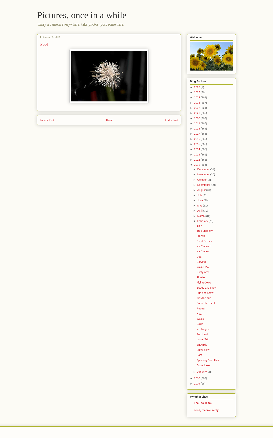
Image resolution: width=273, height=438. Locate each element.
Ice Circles (203, 251)
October (202, 179)
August (201, 190)
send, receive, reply (206, 410)
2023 (197, 102)
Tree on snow (205, 230)
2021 (197, 113)
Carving (201, 261)
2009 (197, 383)
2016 (197, 139)
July (200, 195)
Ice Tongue (203, 329)
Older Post (171, 120)
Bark (199, 225)
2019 (197, 123)
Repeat (201, 308)
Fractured (202, 334)
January (202, 371)
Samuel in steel (206, 303)
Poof (199, 354)
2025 (197, 92)
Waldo (200, 318)
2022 (197, 107)
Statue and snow (206, 287)
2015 (197, 144)
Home (109, 120)
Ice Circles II (204, 246)
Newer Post (47, 120)
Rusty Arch (203, 272)
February (203, 221)
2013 (197, 154)
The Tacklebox (203, 402)
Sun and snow (205, 292)
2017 (197, 133)
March (201, 215)
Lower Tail (203, 339)
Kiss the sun (204, 298)
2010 (197, 378)
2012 (197, 159)
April (200, 210)
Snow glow (203, 349)
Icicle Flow (203, 266)
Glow (200, 323)
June (200, 200)
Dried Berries (204, 241)
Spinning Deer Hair (208, 360)
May (200, 205)
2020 (197, 118)
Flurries (201, 277)
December (203, 169)
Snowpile (202, 344)
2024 (197, 97)
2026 (197, 87)
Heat (199, 313)
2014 (197, 149)
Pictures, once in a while (81, 15)
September (204, 184)
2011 (197, 164)
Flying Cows (204, 282)
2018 (197, 128)
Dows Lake (203, 365)
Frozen (201, 235)
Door (199, 256)
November (203, 174)
